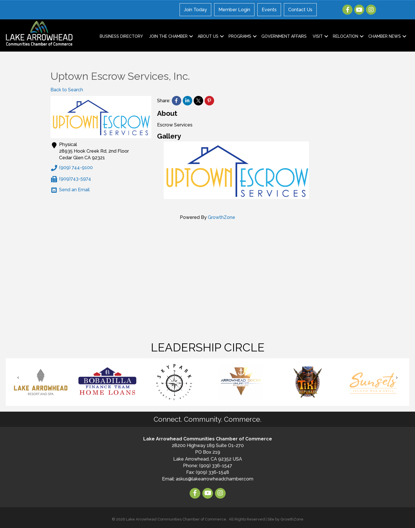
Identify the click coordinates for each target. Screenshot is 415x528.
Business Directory (121, 36)
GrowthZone (221, 217)
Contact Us (300, 9)
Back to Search (66, 89)
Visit (318, 36)
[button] (18, 377)
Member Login (234, 9)
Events (269, 9)
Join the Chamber (168, 36)
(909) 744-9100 (71, 168)
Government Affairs (284, 36)
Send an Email (70, 190)
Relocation (345, 36)
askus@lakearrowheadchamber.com (214, 479)
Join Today (195, 9)
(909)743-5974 (70, 179)
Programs (240, 36)
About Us (208, 36)
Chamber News (384, 36)
